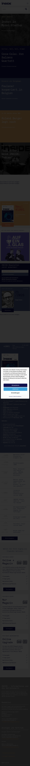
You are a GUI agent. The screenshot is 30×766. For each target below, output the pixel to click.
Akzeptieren (15, 385)
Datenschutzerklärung (17, 396)
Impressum (11, 396)
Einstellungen (15, 393)
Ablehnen (15, 389)
